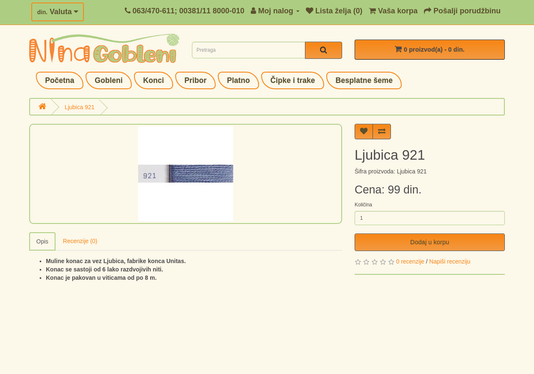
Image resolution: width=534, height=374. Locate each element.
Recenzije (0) (80, 241)
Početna (59, 80)
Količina (363, 205)
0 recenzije (410, 261)
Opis (42, 241)
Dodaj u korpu (429, 242)
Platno (238, 80)
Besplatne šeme (364, 80)
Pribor (195, 80)
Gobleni (109, 80)
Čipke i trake (292, 80)
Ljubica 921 (80, 107)
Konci (153, 80)
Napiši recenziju (450, 261)
